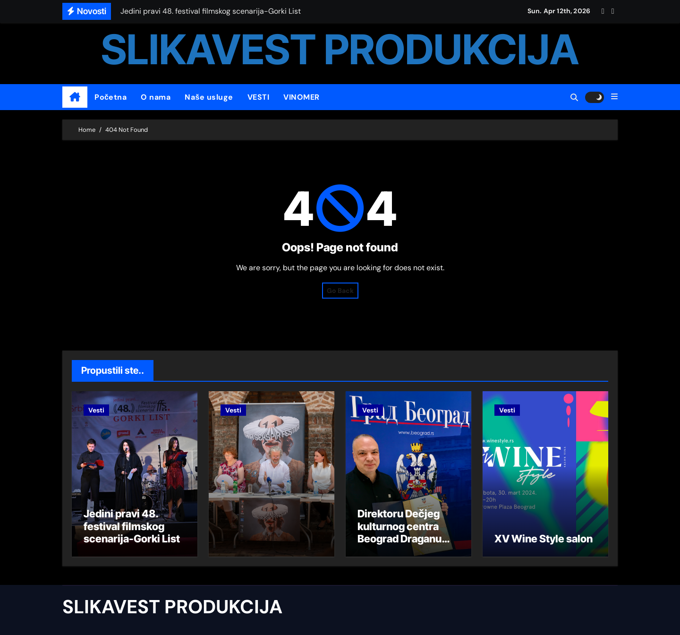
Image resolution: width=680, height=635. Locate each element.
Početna (110, 97)
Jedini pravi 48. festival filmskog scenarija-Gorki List (132, 526)
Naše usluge (209, 97)
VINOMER (301, 97)
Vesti (96, 410)
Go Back (340, 290)
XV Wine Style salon (543, 538)
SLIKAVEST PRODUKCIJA (340, 49)
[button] (614, 96)
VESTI (258, 97)
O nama (155, 97)
